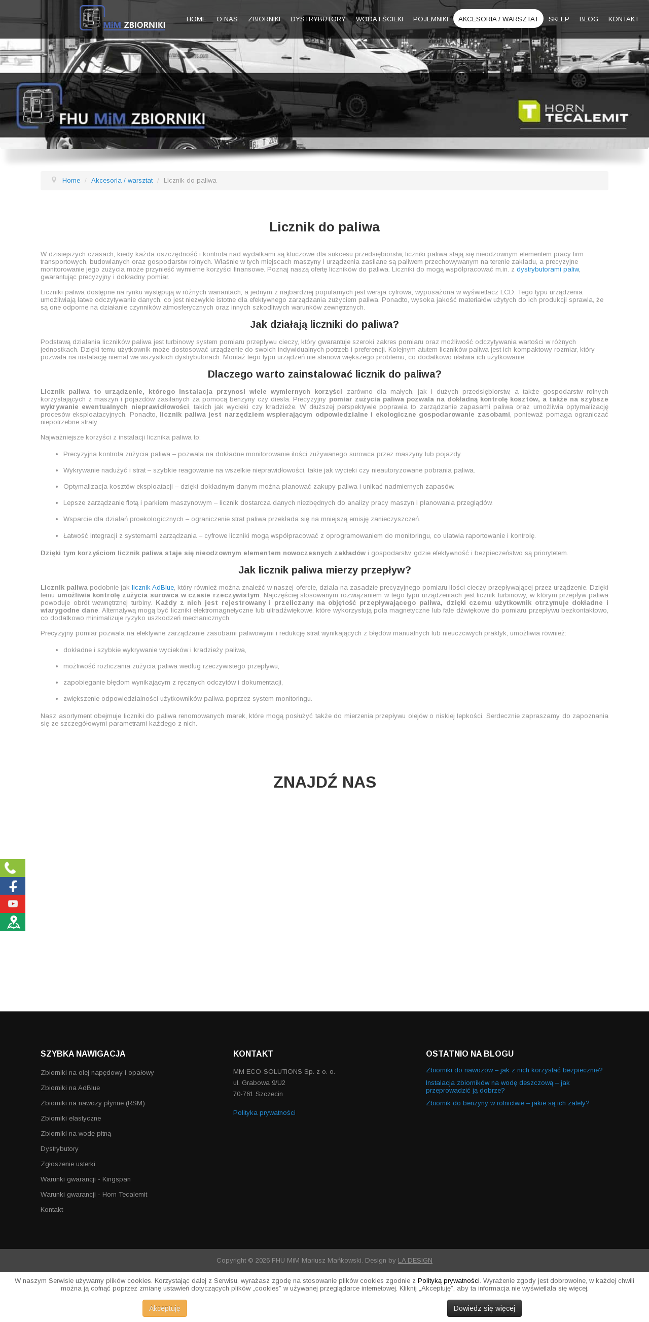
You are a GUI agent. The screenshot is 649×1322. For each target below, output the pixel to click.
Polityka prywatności (264, 1112)
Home (196, 19)
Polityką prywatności (449, 1280)
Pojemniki (430, 19)
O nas (227, 19)
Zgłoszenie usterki (68, 1164)
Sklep (559, 19)
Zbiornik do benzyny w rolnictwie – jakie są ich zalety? (508, 1103)
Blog (589, 19)
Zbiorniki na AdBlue (70, 1088)
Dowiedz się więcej (484, 1308)
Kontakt (623, 19)
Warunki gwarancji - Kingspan (86, 1179)
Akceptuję (165, 1308)
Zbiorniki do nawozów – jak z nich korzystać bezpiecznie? (514, 1070)
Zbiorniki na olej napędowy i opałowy (97, 1072)
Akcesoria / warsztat (498, 19)
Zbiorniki (264, 19)
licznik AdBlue (153, 587)
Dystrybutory (318, 19)
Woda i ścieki (379, 19)
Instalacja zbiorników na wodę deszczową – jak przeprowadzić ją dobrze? (498, 1086)
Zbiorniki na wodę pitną (76, 1133)
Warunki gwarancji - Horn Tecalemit (94, 1194)
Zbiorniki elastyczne (71, 1118)
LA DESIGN (415, 1260)
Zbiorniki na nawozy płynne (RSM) (93, 1103)
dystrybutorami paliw (548, 269)
